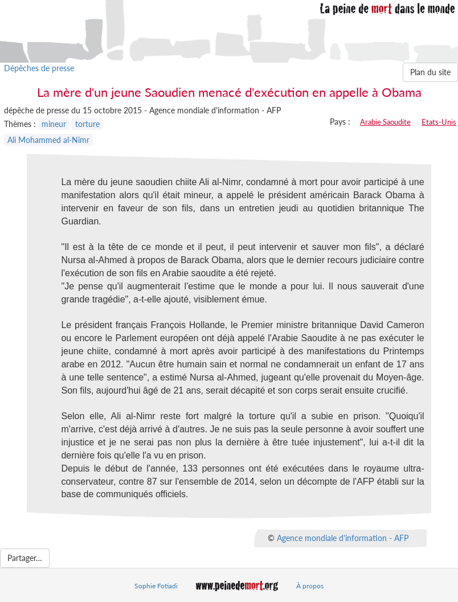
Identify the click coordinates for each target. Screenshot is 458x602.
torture (87, 124)
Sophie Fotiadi (156, 585)
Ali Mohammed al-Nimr (48, 140)
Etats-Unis (439, 121)
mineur (54, 124)
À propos (310, 585)
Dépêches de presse (39, 68)
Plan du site (430, 72)
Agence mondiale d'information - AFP (342, 538)
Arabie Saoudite (385, 121)
